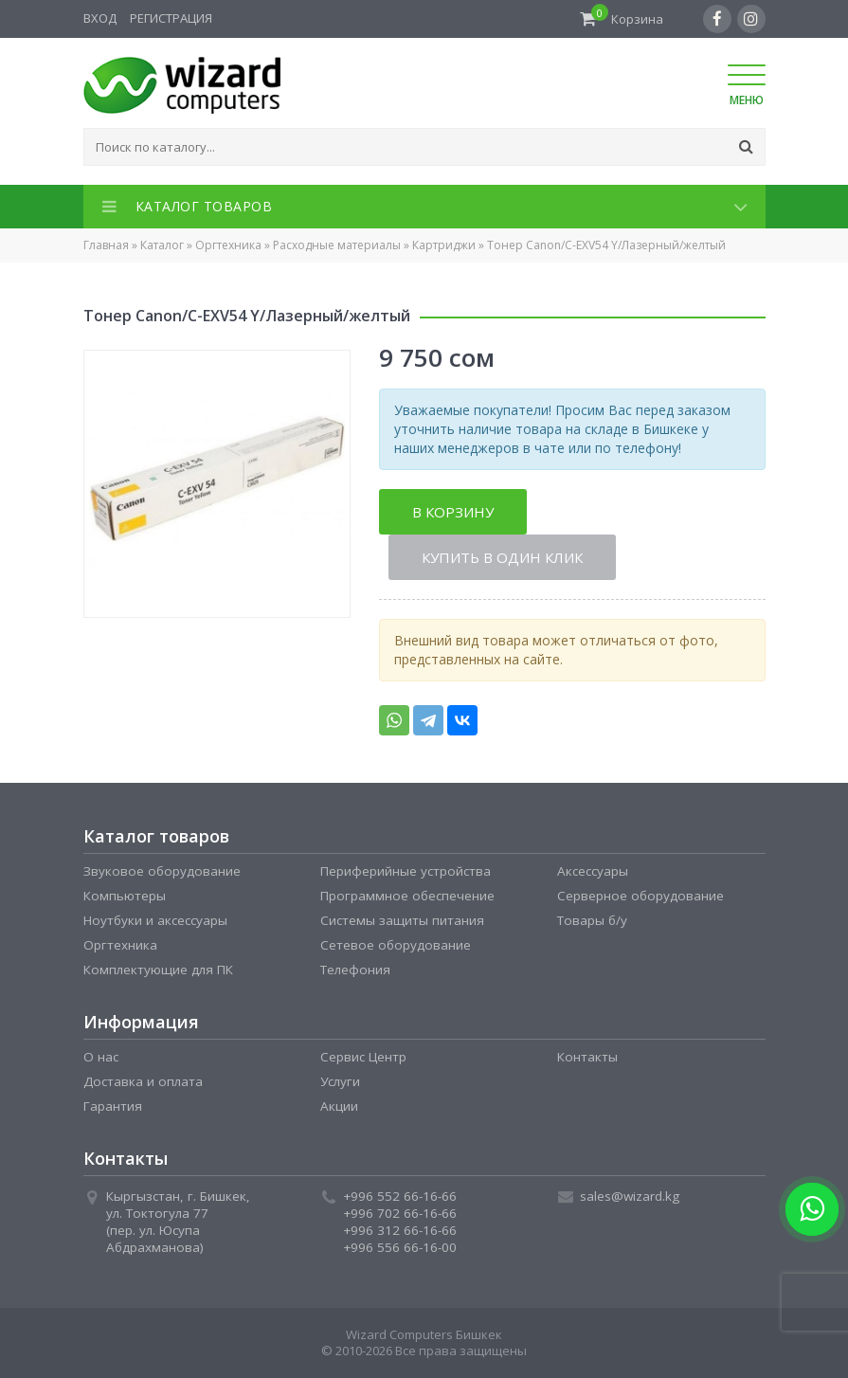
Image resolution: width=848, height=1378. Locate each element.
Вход (100, 18)
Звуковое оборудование (162, 870)
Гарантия (112, 1106)
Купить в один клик (502, 557)
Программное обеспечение (407, 895)
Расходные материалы (337, 245)
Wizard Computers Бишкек (424, 1334)
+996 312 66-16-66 (400, 1230)
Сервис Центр (363, 1056)
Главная (106, 245)
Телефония (355, 969)
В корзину (453, 511)
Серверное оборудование (640, 895)
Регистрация (171, 18)
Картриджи (444, 245)
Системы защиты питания (402, 920)
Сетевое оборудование (395, 944)
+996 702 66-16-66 (400, 1213)
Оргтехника (228, 245)
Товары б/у (592, 920)
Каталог (162, 245)
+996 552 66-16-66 (400, 1196)
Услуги (340, 1081)
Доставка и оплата (143, 1081)
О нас (100, 1056)
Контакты (587, 1056)
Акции (339, 1106)
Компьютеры (124, 895)
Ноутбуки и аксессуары (155, 920)
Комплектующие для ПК (158, 969)
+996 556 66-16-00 (400, 1247)
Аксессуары (592, 870)
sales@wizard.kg (629, 1196)
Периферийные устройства (405, 870)
